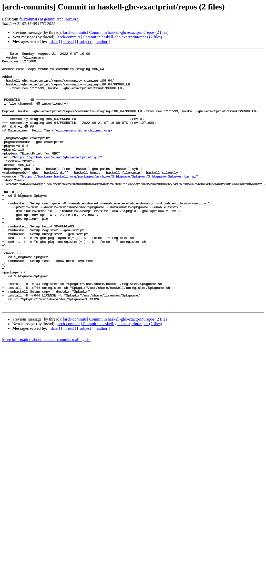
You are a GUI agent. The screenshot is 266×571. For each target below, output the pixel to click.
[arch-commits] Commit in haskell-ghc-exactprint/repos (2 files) (115, 32)
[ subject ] (85, 41)
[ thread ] (68, 41)
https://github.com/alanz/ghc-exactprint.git (57, 178)
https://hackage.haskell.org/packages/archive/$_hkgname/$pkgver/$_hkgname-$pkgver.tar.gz (109, 201)
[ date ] (54, 41)
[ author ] (102, 41)
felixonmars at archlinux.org (82, 146)
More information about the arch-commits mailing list (46, 391)
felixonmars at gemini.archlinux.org (48, 19)
